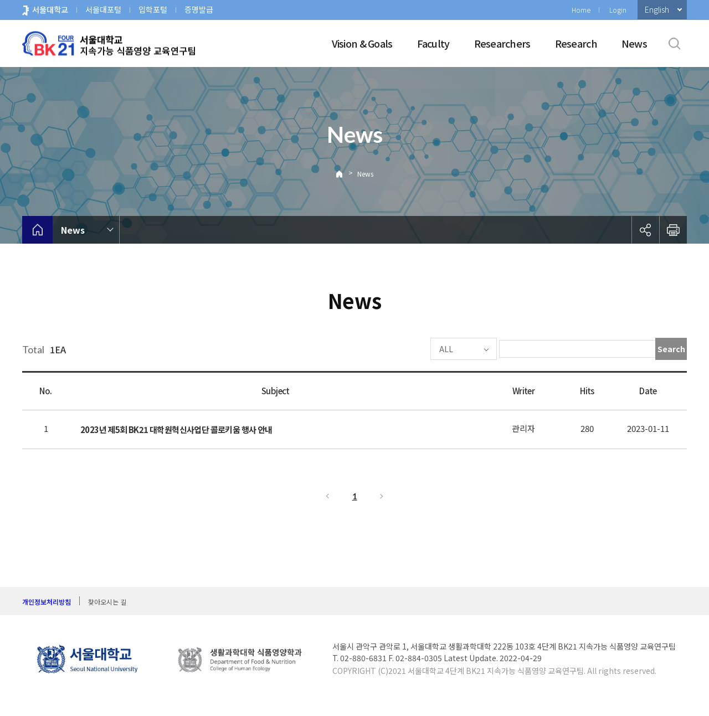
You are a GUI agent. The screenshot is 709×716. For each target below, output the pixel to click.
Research (576, 43)
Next (382, 496)
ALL (413, 348)
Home (581, 9)
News (634, 43)
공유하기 (645, 230)
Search (671, 348)
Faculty (433, 43)
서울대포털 (103, 9)
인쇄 (673, 230)
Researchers (502, 43)
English (657, 9)
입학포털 (152, 9)
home (37, 230)
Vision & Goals (362, 43)
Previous (326, 496)
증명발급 (198, 9)
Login (617, 9)
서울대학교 (50, 9)
